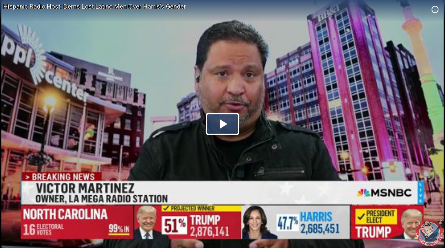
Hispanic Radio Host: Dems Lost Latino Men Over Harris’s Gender (94, 6)
